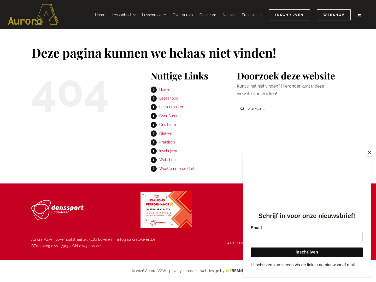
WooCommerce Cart (177, 168)
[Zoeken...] (286, 108)
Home (164, 89)
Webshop (167, 160)
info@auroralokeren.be (136, 239)
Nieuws (165, 133)
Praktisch (167, 142)
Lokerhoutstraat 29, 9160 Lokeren (83, 239)
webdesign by (222, 271)
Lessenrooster (171, 107)
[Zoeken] (242, 108)
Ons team (167, 125)
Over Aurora (169, 116)
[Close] (369, 153)
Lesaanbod (168, 98)
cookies (191, 271)
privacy (175, 271)
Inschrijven (168, 151)
